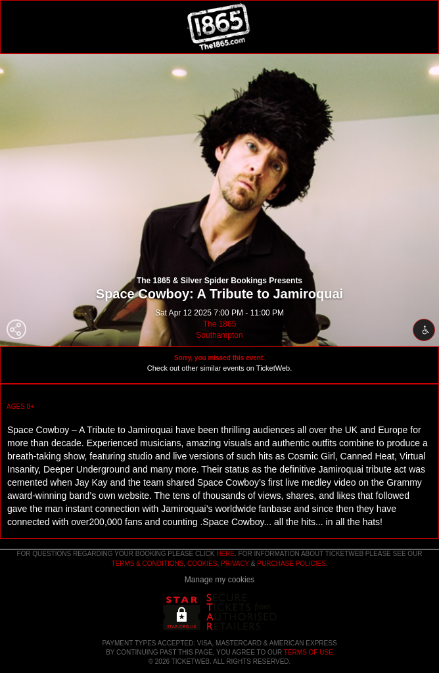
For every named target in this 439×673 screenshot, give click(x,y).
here (225, 553)
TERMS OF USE (308, 652)
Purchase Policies (291, 563)
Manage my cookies (220, 579)
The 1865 (220, 324)
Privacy (235, 563)
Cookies (202, 563)
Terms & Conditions (147, 563)
